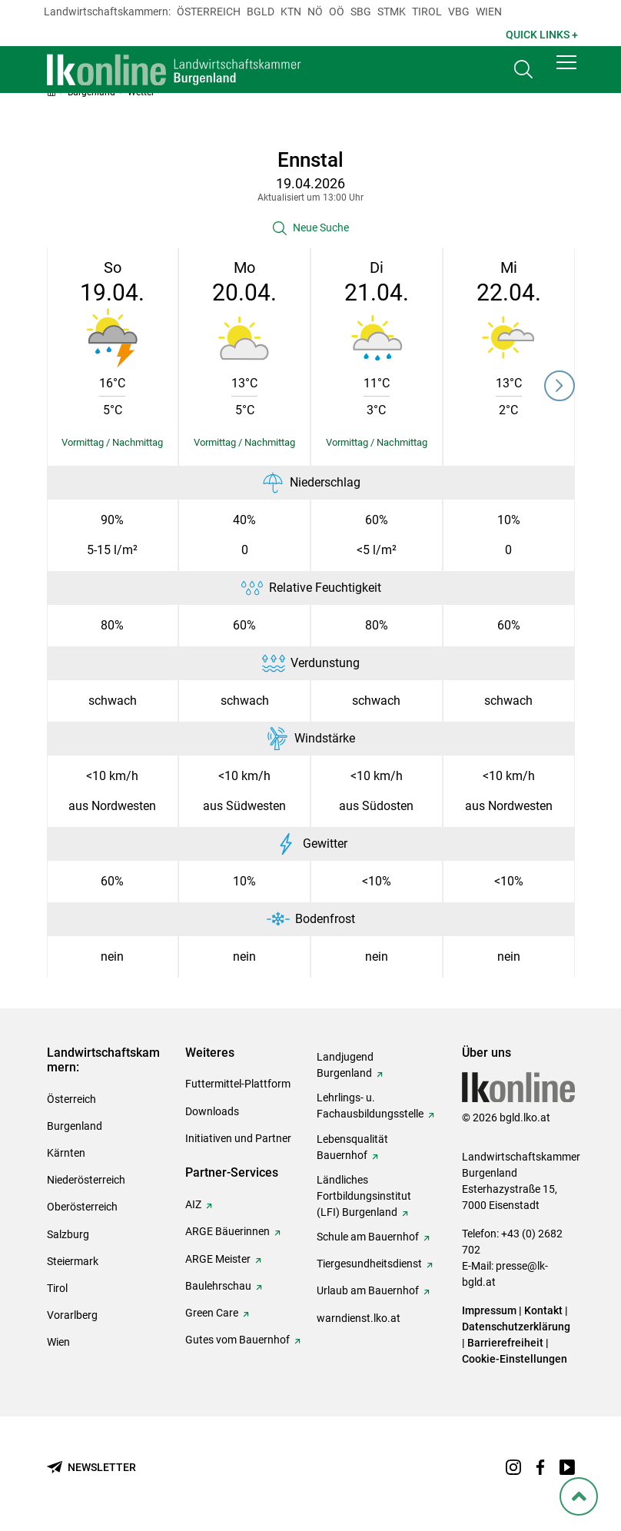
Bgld (260, 11)
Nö (315, 11)
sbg (360, 11)
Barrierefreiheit (505, 1343)
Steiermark (72, 1261)
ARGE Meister (218, 1259)
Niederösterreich (86, 1180)
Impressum (489, 1310)
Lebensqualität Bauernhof (352, 1147)
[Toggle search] (523, 74)
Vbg (459, 11)
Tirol (427, 11)
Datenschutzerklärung (516, 1326)
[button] (566, 70)
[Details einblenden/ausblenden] (113, 443)
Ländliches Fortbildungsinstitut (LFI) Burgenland (364, 1196)
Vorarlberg (72, 1315)
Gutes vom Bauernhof (237, 1339)
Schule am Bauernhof (368, 1236)
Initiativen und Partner (238, 1138)
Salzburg (68, 1234)
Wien (489, 11)
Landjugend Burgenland (345, 1065)
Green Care (211, 1313)
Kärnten (66, 1153)
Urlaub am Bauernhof (368, 1290)
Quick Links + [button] (542, 34)
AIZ (193, 1204)
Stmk (391, 11)
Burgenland (74, 1126)
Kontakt (543, 1310)
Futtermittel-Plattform (238, 1084)
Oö (336, 11)
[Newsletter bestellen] (91, 1468)
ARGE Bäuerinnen (227, 1231)
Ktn (291, 11)
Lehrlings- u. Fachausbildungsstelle (370, 1105)
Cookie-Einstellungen (514, 1359)
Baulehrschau (218, 1286)
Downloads (212, 1111)
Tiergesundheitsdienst (369, 1263)
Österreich (209, 11)
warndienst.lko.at (358, 1318)
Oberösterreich (82, 1207)
